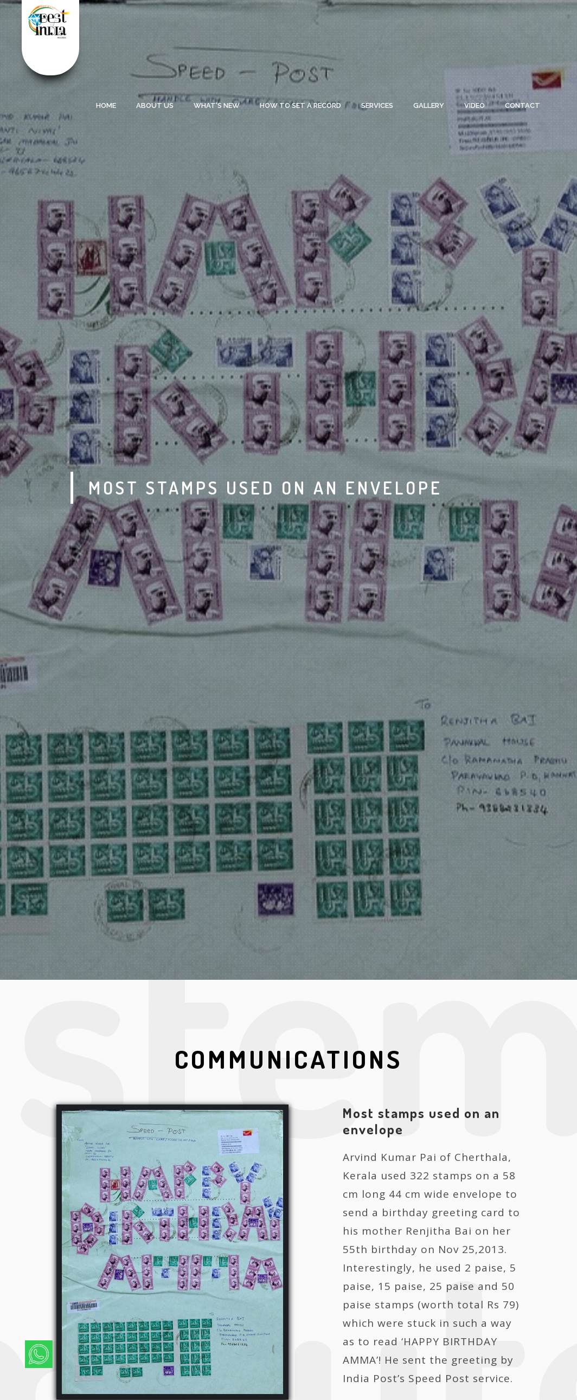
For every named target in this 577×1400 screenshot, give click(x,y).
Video (474, 105)
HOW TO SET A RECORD (300, 105)
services (377, 105)
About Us (155, 105)
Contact (522, 105)
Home (106, 105)
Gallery (428, 105)
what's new (217, 105)
